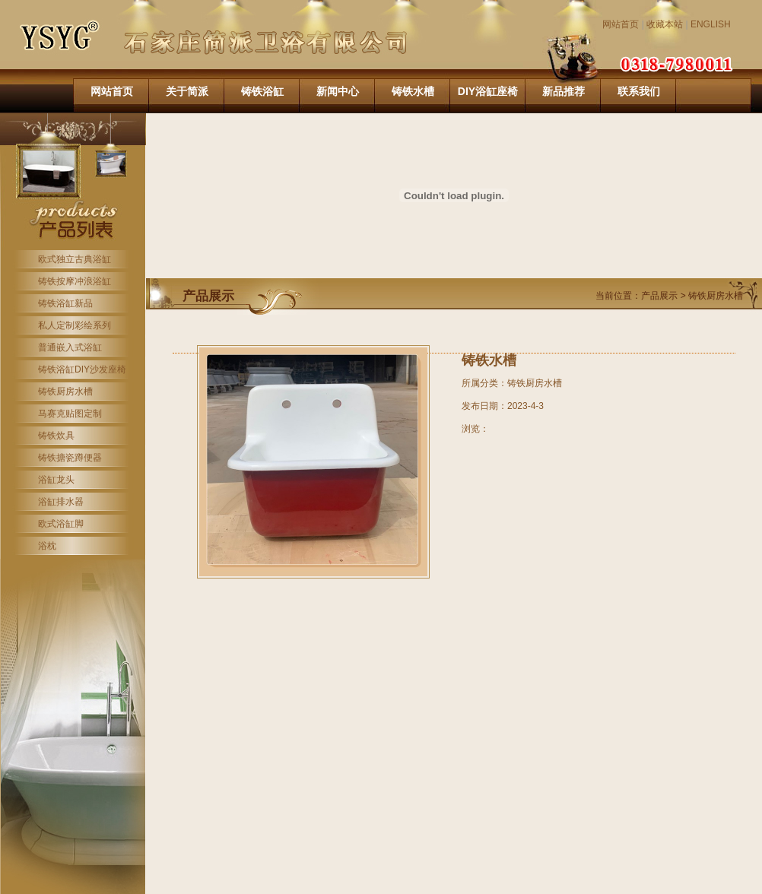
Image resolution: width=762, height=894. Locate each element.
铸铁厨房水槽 (65, 391)
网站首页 (620, 24)
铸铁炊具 (56, 435)
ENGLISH (711, 24)
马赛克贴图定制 (70, 413)
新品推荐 (563, 91)
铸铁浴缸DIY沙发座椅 (82, 369)
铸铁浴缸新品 (65, 303)
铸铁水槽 (413, 91)
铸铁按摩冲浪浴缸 (74, 281)
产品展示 (660, 295)
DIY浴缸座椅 (488, 91)
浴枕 (47, 546)
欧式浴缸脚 (61, 523)
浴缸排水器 (61, 501)
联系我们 (639, 91)
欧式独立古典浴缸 (74, 259)
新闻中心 (337, 91)
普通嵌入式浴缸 (70, 347)
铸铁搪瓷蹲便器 (70, 457)
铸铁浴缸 (262, 91)
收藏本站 (664, 24)
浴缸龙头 (56, 479)
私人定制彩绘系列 (74, 325)
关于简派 (187, 91)
